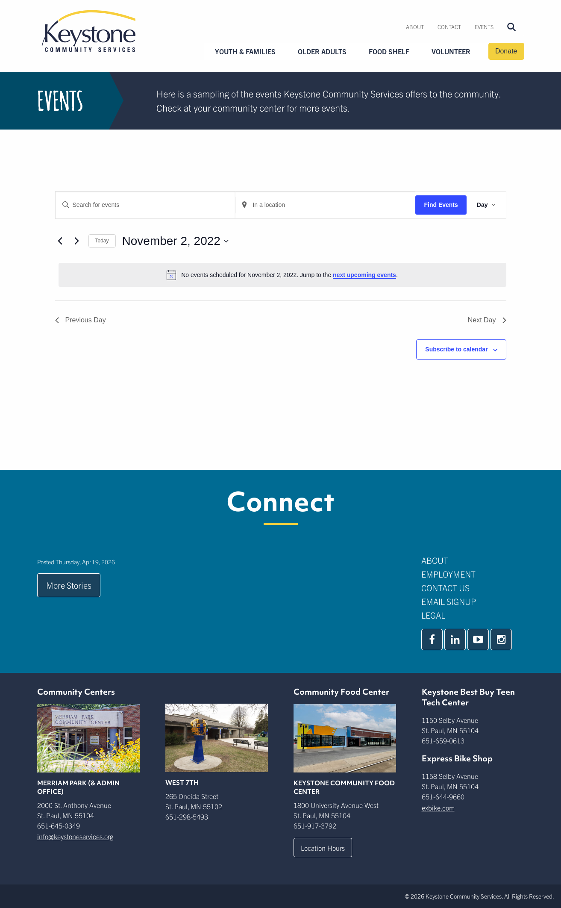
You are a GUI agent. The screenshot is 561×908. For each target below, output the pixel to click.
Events (484, 26)
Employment (448, 574)
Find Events (441, 204)
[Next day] (77, 241)
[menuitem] (415, 27)
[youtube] (478, 639)
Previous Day (80, 320)
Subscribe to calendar (456, 349)
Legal (433, 615)
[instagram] (501, 639)
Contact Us (445, 587)
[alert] (282, 275)
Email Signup (448, 601)
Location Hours (323, 847)
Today (102, 241)
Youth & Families (245, 51)
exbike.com (438, 807)
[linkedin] (455, 639)
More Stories (68, 585)
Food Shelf (389, 51)
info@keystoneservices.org (75, 836)
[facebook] (432, 639)
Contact (449, 26)
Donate (506, 51)
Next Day (487, 320)
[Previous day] (60, 241)
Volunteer (451, 51)
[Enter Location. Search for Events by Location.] (325, 205)
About (415, 26)
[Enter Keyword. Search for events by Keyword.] (145, 205)
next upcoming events (364, 274)
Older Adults (322, 51)
